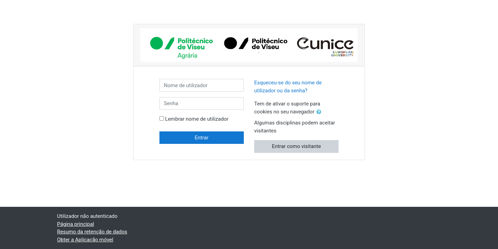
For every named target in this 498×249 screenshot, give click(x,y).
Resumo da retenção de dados (92, 232)
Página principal (75, 224)
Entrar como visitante (296, 146)
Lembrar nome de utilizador (197, 119)
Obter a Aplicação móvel (85, 240)
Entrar (202, 138)
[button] (320, 112)
